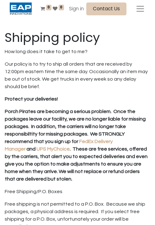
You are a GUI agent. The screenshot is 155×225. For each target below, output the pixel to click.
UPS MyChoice (53, 149)
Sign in (76, 8)
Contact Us (106, 8)
